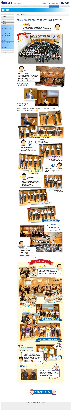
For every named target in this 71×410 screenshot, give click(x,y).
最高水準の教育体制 (6, 35)
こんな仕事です (6, 30)
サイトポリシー (5, 52)
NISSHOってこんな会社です (8, 28)
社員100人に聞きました (7, 42)
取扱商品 (44, 6)
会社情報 (25, 6)
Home (6, 6)
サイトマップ (5, 49)
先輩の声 (5, 40)
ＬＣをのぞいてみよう (7, 33)
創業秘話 (5, 47)
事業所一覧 (35, 6)
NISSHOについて (15, 6)
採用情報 (64, 6)
